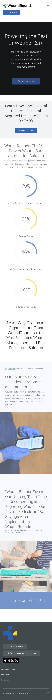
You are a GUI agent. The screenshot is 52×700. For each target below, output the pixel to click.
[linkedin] (48, 693)
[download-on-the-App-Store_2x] (11, 658)
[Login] (11, 12)
